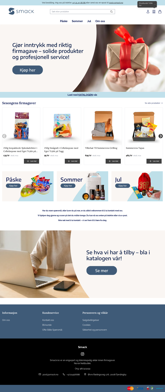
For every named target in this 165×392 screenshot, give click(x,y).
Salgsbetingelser (90, 320)
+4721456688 (73, 374)
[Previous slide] (4, 136)
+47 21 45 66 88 (79, 3)
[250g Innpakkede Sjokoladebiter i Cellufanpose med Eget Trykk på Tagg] (21, 127)
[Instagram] (82, 354)
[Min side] (148, 12)
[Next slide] (160, 136)
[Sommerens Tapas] (144, 127)
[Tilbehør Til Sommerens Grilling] (103, 127)
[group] (82, 58)
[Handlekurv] (160, 12)
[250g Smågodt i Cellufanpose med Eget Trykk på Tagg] (62, 127)
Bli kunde (47, 325)
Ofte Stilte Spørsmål (52, 330)
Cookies (86, 325)
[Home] (21, 11)
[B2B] (154, 11)
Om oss (100, 21)
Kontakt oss (48, 320)
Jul (89, 21)
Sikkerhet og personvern (94, 330)
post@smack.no (116, 3)
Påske (63, 21)
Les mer (32, 161)
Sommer (77, 21)
